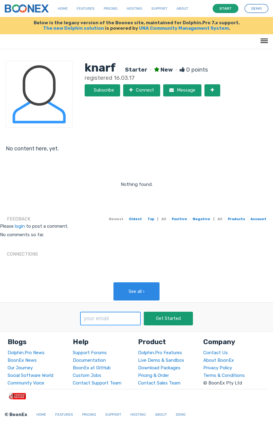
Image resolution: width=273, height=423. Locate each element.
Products (236, 219)
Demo (181, 414)
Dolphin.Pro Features (160, 352)
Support (159, 8)
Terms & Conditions (224, 375)
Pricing (111, 8)
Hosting (134, 8)
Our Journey (20, 368)
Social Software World (30, 375)
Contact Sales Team (159, 383)
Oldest (135, 219)
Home (63, 8)
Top (150, 219)
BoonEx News (22, 360)
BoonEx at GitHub (92, 368)
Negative (201, 219)
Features (86, 8)
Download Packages (159, 368)
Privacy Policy (217, 368)
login (20, 226)
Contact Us (215, 352)
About (182, 8)
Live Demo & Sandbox (161, 360)
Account (258, 219)
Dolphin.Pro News (26, 352)
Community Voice (26, 383)
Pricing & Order (153, 375)
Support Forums (90, 352)
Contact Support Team (97, 383)
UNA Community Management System (184, 28)
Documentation (89, 360)
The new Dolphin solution (73, 28)
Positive (179, 219)
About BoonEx (218, 360)
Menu (263, 37)
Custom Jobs (87, 375)
